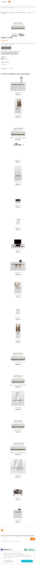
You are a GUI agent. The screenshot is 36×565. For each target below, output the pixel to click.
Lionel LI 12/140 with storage (18, 385)
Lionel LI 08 (18, 183)
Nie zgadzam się (9, 561)
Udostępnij (8, 68)
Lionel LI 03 (18, 93)
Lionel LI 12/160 (18, 362)
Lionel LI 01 (18, 250)
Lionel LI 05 (18, 295)
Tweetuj (11, 68)
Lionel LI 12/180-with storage (18, 452)
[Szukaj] (18, 7)
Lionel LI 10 (18, 475)
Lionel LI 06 (18, 340)
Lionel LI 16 (18, 497)
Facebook (2, 530)
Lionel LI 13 (18, 205)
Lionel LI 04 (18, 272)
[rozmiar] (4, 64)
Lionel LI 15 (18, 318)
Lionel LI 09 (18, 407)
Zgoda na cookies (27, 561)
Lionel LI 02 (18, 520)
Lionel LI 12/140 (18, 430)
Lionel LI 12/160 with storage (18, 138)
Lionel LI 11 (18, 160)
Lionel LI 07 (18, 115)
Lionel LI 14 (18, 228)
